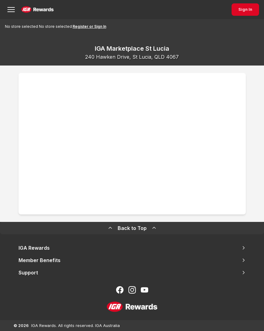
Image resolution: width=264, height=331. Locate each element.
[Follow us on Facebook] (120, 290)
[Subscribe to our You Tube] (144, 290)
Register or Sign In (89, 26)
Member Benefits (132, 260)
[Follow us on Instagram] (132, 290)
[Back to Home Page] (37, 9)
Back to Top (132, 228)
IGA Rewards (132, 248)
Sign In (245, 9)
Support (132, 272)
